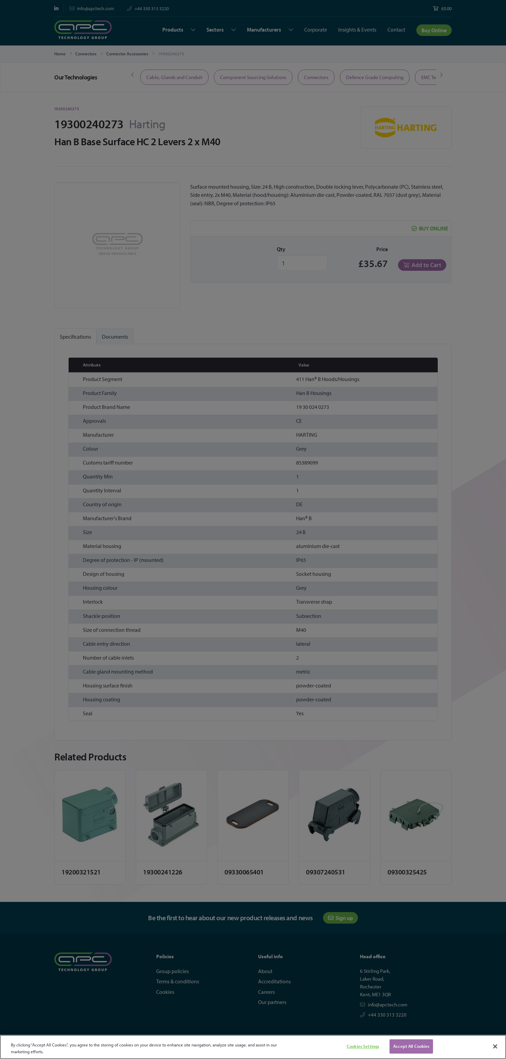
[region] (253, 1047)
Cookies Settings (363, 1046)
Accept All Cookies (411, 1046)
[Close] (495, 1046)
